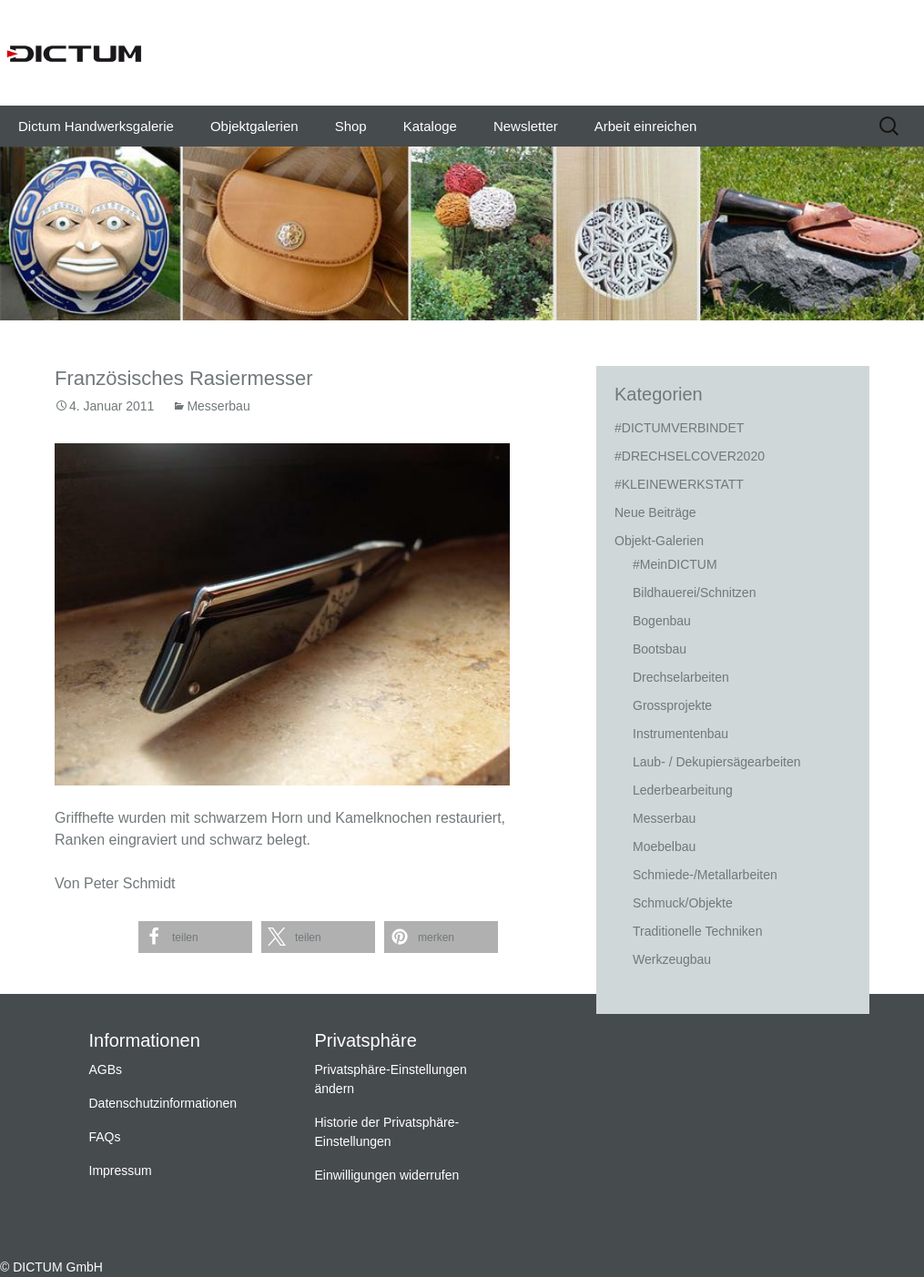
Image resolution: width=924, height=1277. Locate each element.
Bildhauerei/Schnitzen (694, 592)
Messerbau (218, 406)
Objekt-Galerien (659, 540)
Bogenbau (662, 620)
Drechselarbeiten (681, 677)
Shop (351, 126)
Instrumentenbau (680, 733)
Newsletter (525, 126)
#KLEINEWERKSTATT (679, 484)
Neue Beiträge (655, 512)
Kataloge (430, 126)
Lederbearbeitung (683, 790)
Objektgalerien (254, 126)
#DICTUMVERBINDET (679, 428)
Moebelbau (664, 846)
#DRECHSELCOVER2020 (689, 456)
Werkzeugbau (672, 959)
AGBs (106, 1069)
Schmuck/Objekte (683, 903)
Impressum (120, 1170)
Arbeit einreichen (645, 126)
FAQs (105, 1137)
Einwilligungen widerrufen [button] (387, 1175)
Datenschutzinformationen (163, 1103)
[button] (195, 937)
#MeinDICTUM (675, 564)
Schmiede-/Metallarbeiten (705, 874)
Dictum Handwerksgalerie (96, 126)
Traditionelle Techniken (697, 931)
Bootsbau (659, 649)
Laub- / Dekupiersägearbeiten (716, 762)
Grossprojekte (672, 705)
